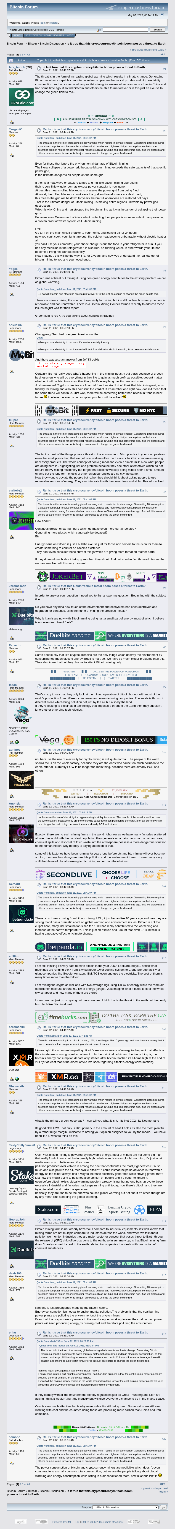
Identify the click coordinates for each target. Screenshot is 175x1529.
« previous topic (140, 49)
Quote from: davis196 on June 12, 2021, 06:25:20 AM (65, 1341)
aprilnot (14, 749)
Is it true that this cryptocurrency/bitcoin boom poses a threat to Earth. (116, 43)
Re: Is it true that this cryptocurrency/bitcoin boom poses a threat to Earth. (95, 129)
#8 (164, 647)
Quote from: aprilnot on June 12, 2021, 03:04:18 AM (64, 812)
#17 (164, 1221)
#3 (164, 270)
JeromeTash (17, 586)
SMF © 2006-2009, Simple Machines (102, 1522)
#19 (164, 1334)
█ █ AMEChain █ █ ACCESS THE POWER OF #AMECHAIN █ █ (101, 671)
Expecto (15, 645)
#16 (164, 1147)
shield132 (15, 325)
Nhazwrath (16, 1086)
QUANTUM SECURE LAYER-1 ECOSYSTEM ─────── (120, 675)
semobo (14, 1437)
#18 (164, 1275)
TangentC (15, 129)
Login (47, 35)
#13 (164, 958)
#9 (164, 686)
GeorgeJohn (18, 1219)
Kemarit (14, 884)
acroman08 (17, 1027)
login (43, 22)
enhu (12, 1332)
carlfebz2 (15, 490)
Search (37, 35)
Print (162, 54)
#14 (164, 1028)
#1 (164, 69)
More (70, 35)
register (53, 22)
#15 (164, 1088)
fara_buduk (17, 67)
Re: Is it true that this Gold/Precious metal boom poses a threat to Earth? (94, 586)
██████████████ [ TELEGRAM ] (75, 678)
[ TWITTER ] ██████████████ (128, 678)
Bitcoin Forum (16, 43)
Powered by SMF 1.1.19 (66, 1522)
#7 (164, 588)
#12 (164, 885)
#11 (164, 805)
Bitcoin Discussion (52, 43)
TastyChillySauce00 (23, 1145)
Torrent (59, 29)
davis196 (15, 1273)
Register (58, 35)
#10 (164, 751)
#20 (164, 1438)
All (28, 54)
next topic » (159, 49)
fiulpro (13, 420)
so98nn (14, 956)
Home (17, 35)
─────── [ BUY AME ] (64, 675)
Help (27, 35)
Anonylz (15, 803)
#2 (164, 131)
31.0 (51, 29)
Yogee (13, 269)
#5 (164, 422)
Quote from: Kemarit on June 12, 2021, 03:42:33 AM (64, 1036)
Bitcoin (32, 43)
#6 (164, 492)
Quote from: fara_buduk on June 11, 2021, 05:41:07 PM (66, 138)
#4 (164, 326)
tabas (13, 685)
